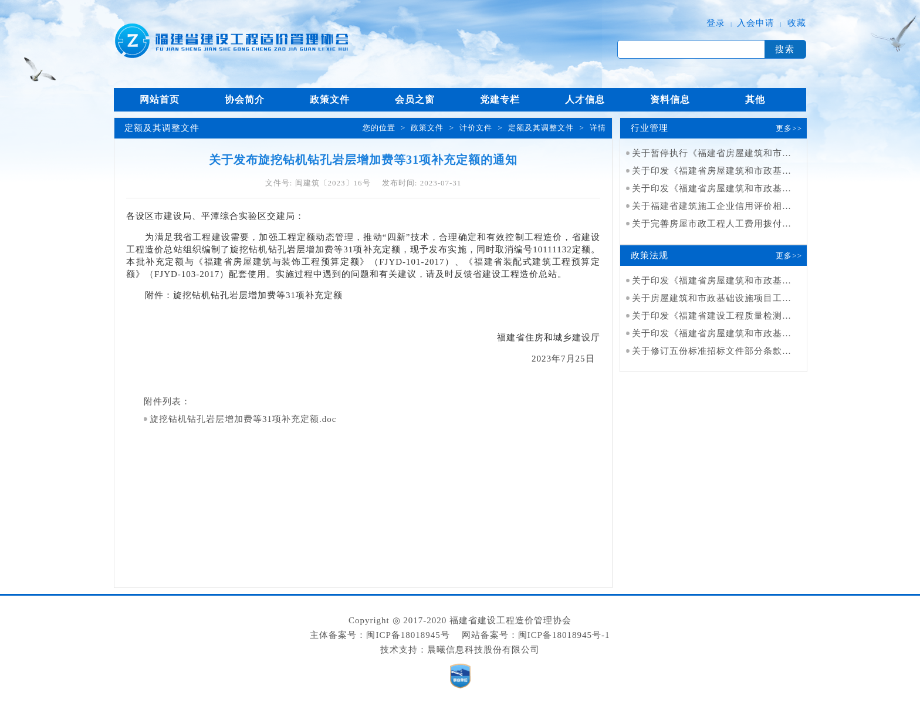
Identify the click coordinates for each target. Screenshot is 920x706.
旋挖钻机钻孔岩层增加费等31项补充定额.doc (243, 419)
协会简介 (245, 99)
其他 (755, 99)
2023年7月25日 (566, 358)
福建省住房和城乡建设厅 (548, 337)
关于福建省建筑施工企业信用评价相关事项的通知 (735, 206)
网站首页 (160, 99)
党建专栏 (500, 99)
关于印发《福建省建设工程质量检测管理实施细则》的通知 (754, 315)
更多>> (789, 128)
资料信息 (670, 99)
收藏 (796, 23)
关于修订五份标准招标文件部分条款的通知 (721, 351)
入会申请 (755, 23)
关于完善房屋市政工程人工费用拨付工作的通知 (730, 223)
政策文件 (330, 99)
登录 (715, 23)
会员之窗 (415, 99)
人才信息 (585, 99)
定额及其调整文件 (541, 127)
